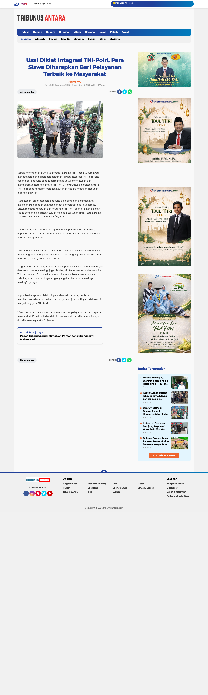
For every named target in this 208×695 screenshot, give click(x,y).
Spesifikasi (93, 488)
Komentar (27, 91)
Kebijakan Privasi (175, 483)
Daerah (37, 32)
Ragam (80, 39)
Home (23, 3)
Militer (77, 32)
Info (115, 483)
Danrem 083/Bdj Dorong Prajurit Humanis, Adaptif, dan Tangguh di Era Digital (155, 411)
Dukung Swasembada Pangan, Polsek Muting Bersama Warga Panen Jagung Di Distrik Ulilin (156, 441)
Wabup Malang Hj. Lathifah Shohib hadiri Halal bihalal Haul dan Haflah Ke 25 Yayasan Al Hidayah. (155, 380)
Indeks (25, 32)
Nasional (90, 32)
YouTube (52, 495)
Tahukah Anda (70, 492)
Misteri (141, 483)
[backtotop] (104, 473)
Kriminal (64, 32)
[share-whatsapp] (130, 91)
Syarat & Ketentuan (176, 492)
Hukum (50, 32)
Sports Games (120, 488)
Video (27, 39)
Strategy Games (146, 488)
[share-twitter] (124, 91)
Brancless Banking (97, 483)
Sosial (125, 32)
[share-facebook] (119, 91)
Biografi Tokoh (70, 483)
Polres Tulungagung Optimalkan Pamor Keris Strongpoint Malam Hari (56, 337)
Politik (114, 32)
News (102, 32)
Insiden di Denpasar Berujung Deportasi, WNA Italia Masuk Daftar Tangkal (154, 426)
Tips (104, 39)
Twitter (45, 495)
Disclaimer (172, 488)
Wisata (116, 39)
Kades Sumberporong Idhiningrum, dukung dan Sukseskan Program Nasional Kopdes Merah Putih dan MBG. (155, 395)
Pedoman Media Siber (178, 496)
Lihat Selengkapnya (164, 455)
